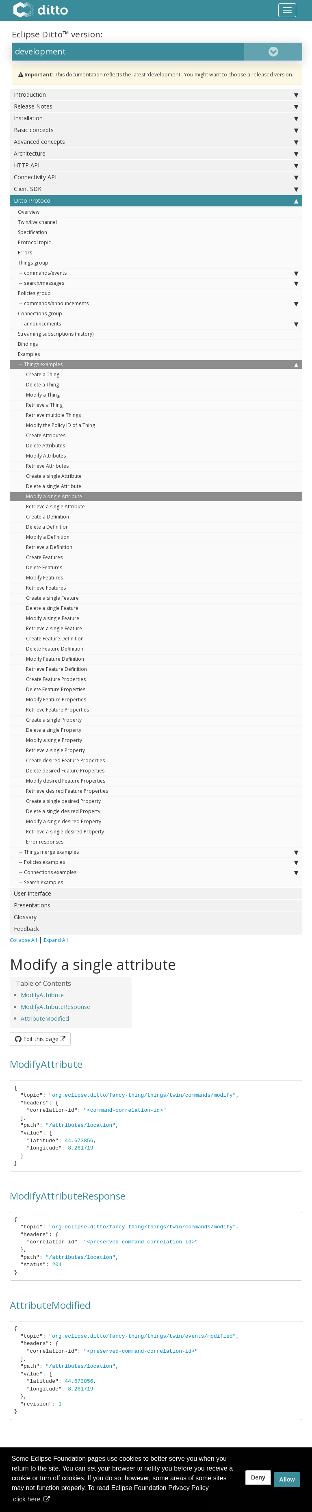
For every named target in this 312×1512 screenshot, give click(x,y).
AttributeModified (45, 1018)
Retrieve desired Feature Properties (67, 790)
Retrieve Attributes (47, 465)
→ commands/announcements (158, 303)
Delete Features (44, 567)
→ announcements (158, 324)
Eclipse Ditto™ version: (57, 34)
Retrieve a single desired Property (65, 831)
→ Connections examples (158, 872)
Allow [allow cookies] (287, 1479)
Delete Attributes (45, 445)
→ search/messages (158, 283)
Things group (33, 262)
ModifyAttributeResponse (55, 1007)
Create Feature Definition (55, 638)
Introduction (156, 95)
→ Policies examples (158, 862)
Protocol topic (34, 242)
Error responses (44, 841)
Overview (28, 211)
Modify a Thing (43, 394)
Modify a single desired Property (63, 821)
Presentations (32, 905)
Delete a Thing (42, 384)
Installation (156, 118)
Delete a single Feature (52, 608)
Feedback (26, 929)
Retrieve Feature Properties (57, 709)
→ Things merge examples (158, 852)
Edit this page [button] (36, 1039)
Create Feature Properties (56, 679)
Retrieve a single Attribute (55, 506)
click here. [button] (27, 1499)
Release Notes (156, 106)
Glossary (25, 917)
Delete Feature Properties (55, 689)
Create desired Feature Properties (65, 760)
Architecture (156, 154)
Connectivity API (156, 177)
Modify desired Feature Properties (65, 780)
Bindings (28, 344)
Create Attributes (45, 435)
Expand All (56, 940)
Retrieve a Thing (44, 404)
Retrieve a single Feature (54, 628)
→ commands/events (158, 273)
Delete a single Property (53, 730)
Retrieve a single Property (55, 750)
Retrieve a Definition (49, 547)
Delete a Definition (47, 526)
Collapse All (23, 940)
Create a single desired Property (63, 801)
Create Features (44, 557)
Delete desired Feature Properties (65, 770)
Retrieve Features (46, 587)
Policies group (34, 293)
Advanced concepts (156, 142)
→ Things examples (158, 364)
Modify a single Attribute (54, 496)
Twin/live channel (37, 222)
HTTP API (156, 165)
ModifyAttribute (42, 995)
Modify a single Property (54, 740)
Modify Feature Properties (56, 699)
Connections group (40, 313)
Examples (29, 354)
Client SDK (156, 189)
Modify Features (44, 577)
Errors (25, 252)
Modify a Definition (47, 537)
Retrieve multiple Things (53, 415)
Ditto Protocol (156, 201)
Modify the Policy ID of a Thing (60, 425)
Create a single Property (54, 719)
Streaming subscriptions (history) (55, 333)
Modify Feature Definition (55, 658)
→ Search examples (40, 882)
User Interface (32, 893)
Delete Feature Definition (54, 648)
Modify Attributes (46, 455)
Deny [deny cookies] (258, 1477)
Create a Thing (42, 374)
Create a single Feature (52, 597)
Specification (32, 232)
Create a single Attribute (54, 476)
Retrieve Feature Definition (56, 669)
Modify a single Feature (52, 618)
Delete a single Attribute (53, 486)
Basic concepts (156, 130)
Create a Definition (47, 516)
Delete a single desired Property (63, 811)
